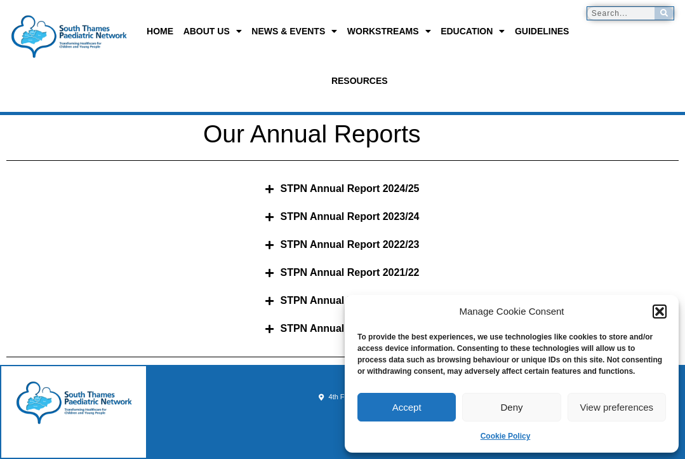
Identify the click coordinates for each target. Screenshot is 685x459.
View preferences (617, 407)
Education (473, 31)
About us (212, 31)
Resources (359, 81)
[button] (659, 311)
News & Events (294, 31)
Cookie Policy (506, 436)
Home (160, 31)
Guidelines (542, 31)
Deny (511, 407)
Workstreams (389, 31)
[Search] (664, 13)
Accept (407, 407)
